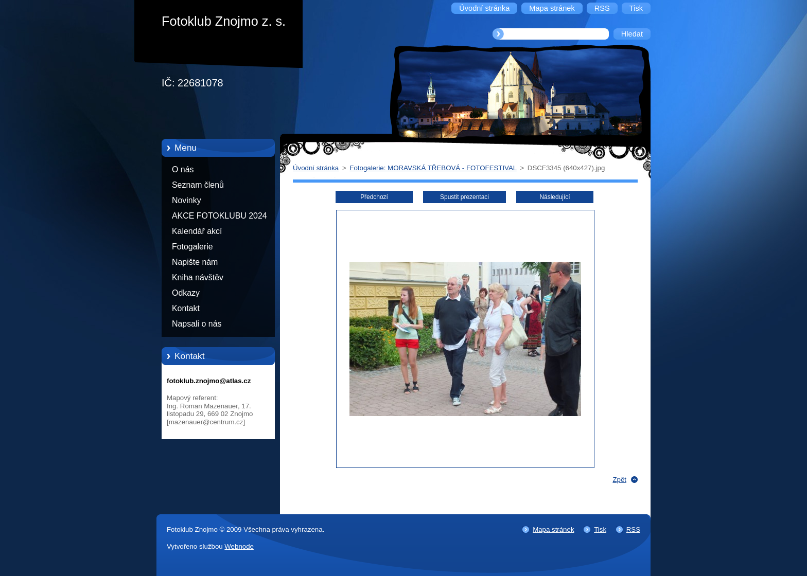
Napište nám (195, 262)
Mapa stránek (553, 529)
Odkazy (186, 293)
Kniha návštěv (197, 277)
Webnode (239, 546)
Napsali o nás (196, 323)
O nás (183, 169)
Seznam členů (198, 185)
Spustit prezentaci (464, 197)
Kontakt (186, 308)
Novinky (186, 200)
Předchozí (374, 197)
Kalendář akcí (197, 231)
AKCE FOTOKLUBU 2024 (219, 215)
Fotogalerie (192, 246)
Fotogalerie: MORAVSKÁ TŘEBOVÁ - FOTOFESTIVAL (432, 168)
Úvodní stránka (316, 168)
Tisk (600, 529)
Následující (554, 197)
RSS (633, 529)
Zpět (619, 479)
